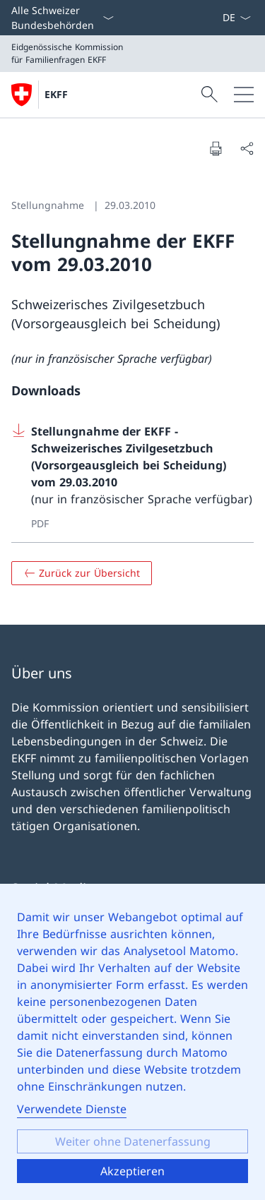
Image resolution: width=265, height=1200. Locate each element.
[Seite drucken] (215, 148)
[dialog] (132, 1042)
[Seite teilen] (246, 148)
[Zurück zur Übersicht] (81, 573)
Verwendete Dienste (71, 1109)
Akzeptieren (132, 1171)
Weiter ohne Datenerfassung (133, 1141)
